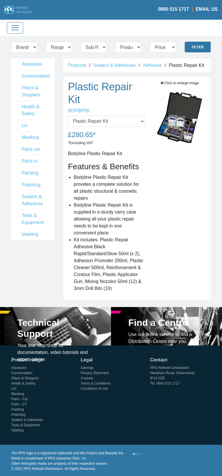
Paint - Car (19, 399)
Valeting (30, 234)
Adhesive (152, 65)
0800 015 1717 (173, 9)
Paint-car (31, 149)
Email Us (207, 9)
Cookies (87, 378)
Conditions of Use (94, 389)
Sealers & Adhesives (32, 200)
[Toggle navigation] (15, 28)
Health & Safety (30, 110)
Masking (30, 137)
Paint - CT (19, 404)
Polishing (31, 184)
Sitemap (87, 368)
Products (77, 65)
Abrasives (32, 64)
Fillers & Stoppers (31, 91)
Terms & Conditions (96, 383)
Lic (24, 125)
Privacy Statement (95, 373)
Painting (30, 172)
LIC (14, 389)
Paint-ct (29, 161)
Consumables (36, 75)
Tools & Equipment (33, 219)
